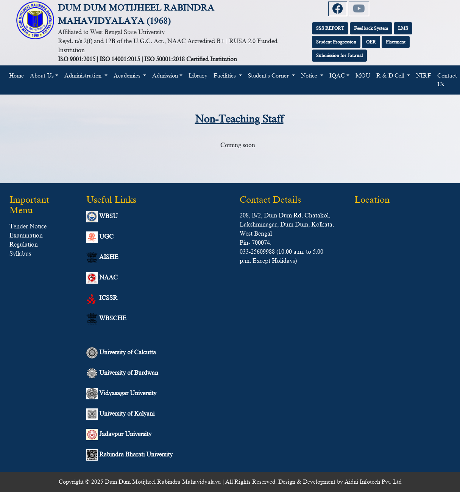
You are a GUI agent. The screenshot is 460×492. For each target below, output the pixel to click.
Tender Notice (28, 226)
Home (18, 75)
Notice (310, 76)
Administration (83, 76)
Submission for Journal (339, 55)
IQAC (337, 76)
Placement (395, 42)
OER (371, 42)
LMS (403, 28)
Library (198, 76)
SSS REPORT (330, 28)
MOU (363, 76)
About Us (42, 76)
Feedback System (371, 28)
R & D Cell (391, 76)
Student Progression (336, 42)
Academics (128, 76)
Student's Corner (269, 76)
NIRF (423, 76)
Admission (165, 76)
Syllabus (20, 253)
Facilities (225, 76)
